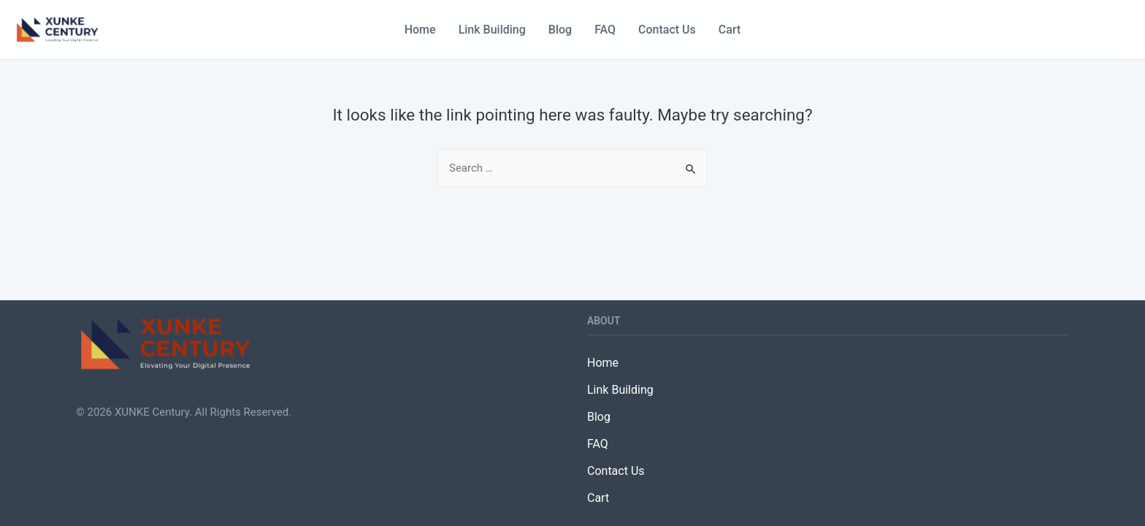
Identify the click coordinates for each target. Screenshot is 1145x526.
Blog (560, 30)
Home (420, 30)
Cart (729, 30)
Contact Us (667, 30)
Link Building (492, 30)
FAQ (605, 30)
